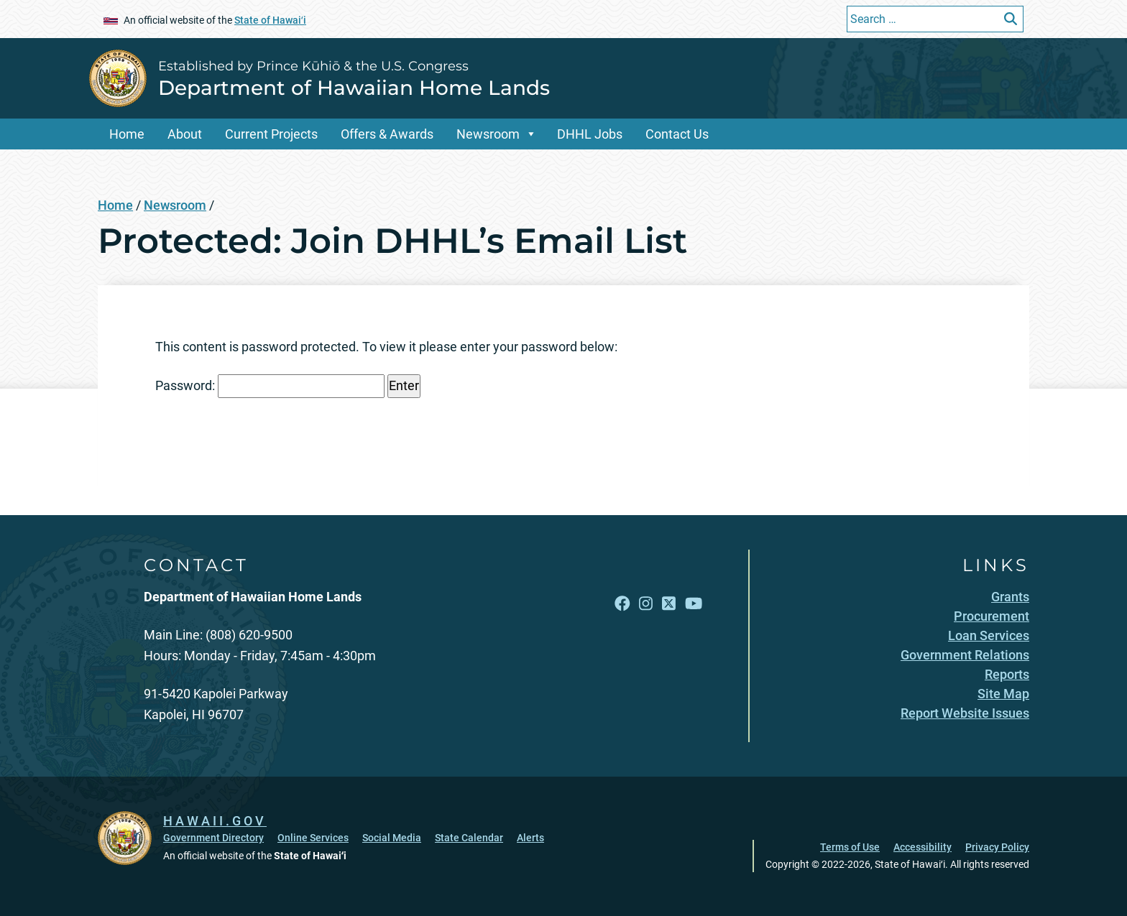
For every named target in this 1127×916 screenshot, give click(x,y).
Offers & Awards (387, 134)
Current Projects (271, 134)
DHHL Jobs (589, 134)
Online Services (313, 837)
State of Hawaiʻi (270, 20)
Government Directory (213, 837)
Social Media (391, 837)
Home (126, 134)
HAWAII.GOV (215, 820)
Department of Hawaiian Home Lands (354, 87)
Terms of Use (850, 847)
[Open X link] (669, 604)
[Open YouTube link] (693, 604)
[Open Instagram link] (646, 604)
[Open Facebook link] (622, 604)
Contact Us (677, 134)
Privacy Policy (997, 847)
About (184, 134)
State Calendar (469, 837)
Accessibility (922, 847)
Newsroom (488, 134)
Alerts (530, 837)
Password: (270, 386)
